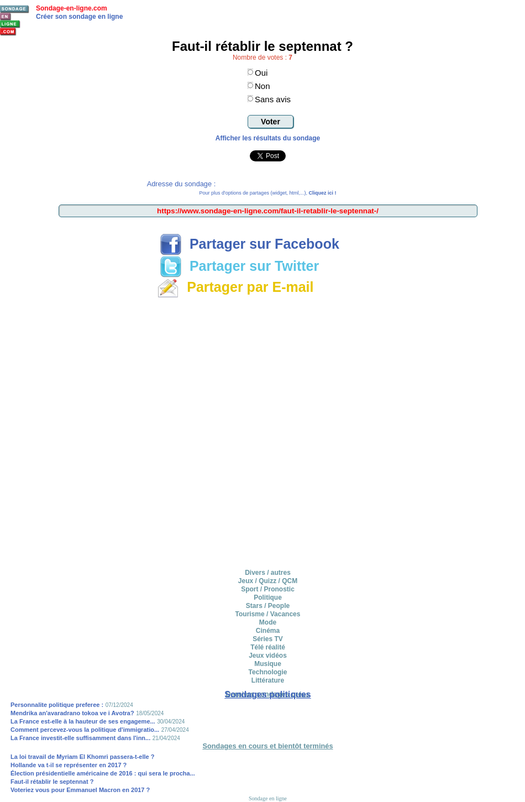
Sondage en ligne (268, 798)
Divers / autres (268, 572)
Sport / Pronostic (268, 589)
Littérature (267, 680)
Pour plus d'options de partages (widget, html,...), (268, 193)
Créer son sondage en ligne (79, 16)
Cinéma (268, 631)
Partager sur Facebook (249, 243)
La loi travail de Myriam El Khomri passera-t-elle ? (82, 756)
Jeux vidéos (268, 655)
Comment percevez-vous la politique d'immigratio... (85, 729)
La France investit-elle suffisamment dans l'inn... (80, 738)
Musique (267, 664)
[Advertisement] (129, 431)
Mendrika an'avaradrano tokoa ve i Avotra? (72, 713)
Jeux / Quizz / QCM (267, 581)
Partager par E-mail (235, 287)
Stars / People (268, 606)
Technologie (268, 672)
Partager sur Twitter (239, 266)
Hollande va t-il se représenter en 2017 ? (69, 765)
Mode (267, 622)
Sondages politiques (267, 694)
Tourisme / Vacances (268, 614)
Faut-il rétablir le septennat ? (52, 781)
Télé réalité (267, 647)
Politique (268, 597)
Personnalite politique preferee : (57, 704)
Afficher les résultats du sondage (268, 138)
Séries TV (268, 639)
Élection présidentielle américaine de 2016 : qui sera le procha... (103, 773)
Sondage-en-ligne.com (71, 8)
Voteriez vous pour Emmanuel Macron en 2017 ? (80, 790)
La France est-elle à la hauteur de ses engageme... (83, 721)
